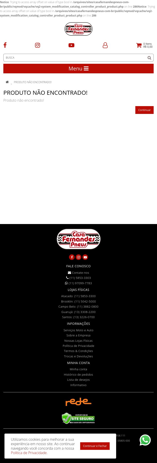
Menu (78, 68)
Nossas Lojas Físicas (78, 341)
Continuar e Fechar (95, 446)
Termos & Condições (78, 351)
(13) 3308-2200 (85, 312)
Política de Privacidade (78, 346)
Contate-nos (78, 273)
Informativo (78, 385)
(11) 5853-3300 (85, 296)
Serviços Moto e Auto (79, 330)
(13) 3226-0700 (84, 317)
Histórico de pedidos (78, 374)
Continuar (144, 110)
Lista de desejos (78, 380)
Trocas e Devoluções (78, 356)
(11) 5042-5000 (85, 301)
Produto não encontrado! (33, 82)
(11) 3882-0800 (87, 307)
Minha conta (78, 369)
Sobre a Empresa (78, 335)
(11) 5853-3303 (78, 278)
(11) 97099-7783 (78, 283)
